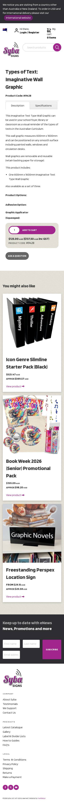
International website (18, 17)
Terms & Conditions (14, 759)
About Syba (9, 699)
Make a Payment (12, 777)
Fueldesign (42, 798)
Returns (7, 772)
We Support (10, 708)
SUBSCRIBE (52, 649)
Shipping (8, 768)
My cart (51, 33)
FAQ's (6, 745)
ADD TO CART (29, 230)
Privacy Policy (10, 764)
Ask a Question (17, 255)
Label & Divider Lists (14, 736)
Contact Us (9, 712)
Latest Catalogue (13, 727)
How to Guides (11, 740)
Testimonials (10, 704)
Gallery (6, 731)
